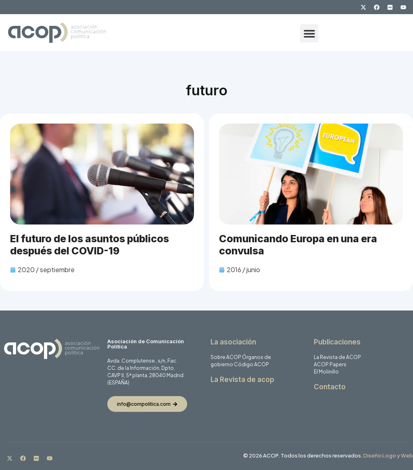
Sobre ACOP (226, 357)
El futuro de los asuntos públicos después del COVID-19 (89, 245)
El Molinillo (326, 372)
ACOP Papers (330, 364)
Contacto (330, 387)
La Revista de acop (242, 380)
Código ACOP (251, 364)
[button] (309, 33)
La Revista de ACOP (337, 357)
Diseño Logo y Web (388, 455)
